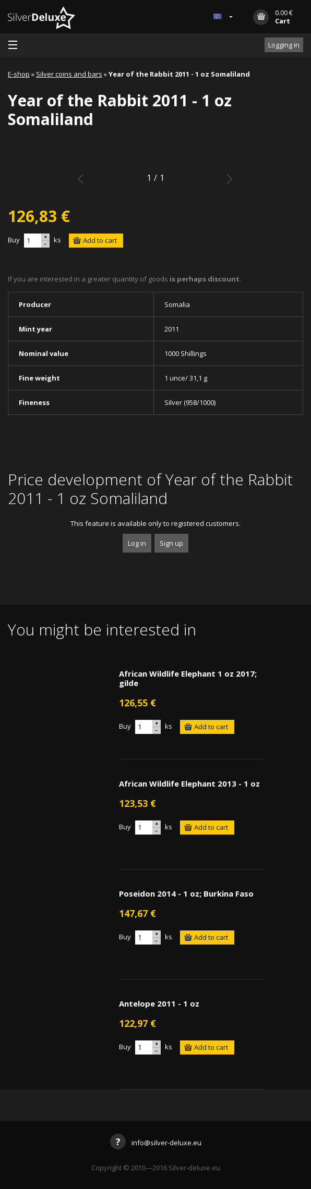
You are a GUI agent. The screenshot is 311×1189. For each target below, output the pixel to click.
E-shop (19, 74)
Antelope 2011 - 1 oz (159, 1003)
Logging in (284, 45)
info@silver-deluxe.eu (155, 1142)
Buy (14, 239)
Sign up (171, 543)
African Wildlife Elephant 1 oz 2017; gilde (188, 678)
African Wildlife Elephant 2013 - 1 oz (189, 783)
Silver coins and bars (69, 74)
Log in (137, 543)
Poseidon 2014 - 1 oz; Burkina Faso (186, 893)
